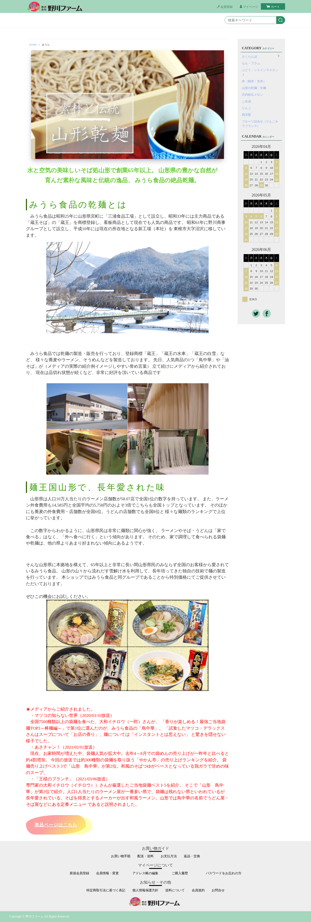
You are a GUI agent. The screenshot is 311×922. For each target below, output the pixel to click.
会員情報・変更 (107, 873)
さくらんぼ (249, 56)
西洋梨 (246, 114)
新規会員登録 (79, 873)
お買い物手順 (120, 856)
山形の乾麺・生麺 (254, 88)
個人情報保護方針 (145, 890)
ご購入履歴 (180, 873)
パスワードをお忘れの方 (223, 873)
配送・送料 (145, 856)
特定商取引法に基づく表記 (105, 890)
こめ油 (246, 101)
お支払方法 (169, 856)
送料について (175, 890)
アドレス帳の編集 (145, 873)
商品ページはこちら (56, 824)
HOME (33, 44)
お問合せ (218, 890)
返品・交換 (192, 856)
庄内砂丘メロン (252, 94)
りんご (246, 108)
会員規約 (198, 890)
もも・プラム (251, 63)
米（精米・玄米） (254, 81)
